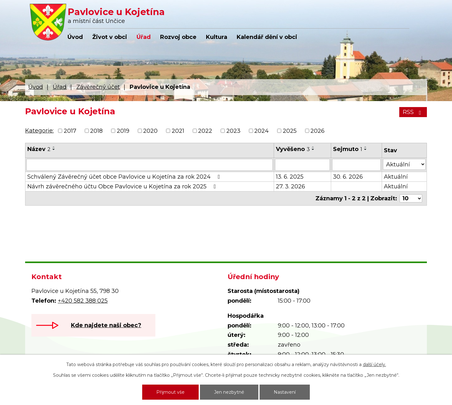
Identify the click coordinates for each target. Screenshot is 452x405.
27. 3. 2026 (290, 186)
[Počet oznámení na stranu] (411, 198)
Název (39, 149)
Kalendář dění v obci (267, 37)
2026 (317, 130)
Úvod (75, 37)
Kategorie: (39, 130)
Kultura (216, 37)
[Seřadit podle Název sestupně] (54, 149)
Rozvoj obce (178, 37)
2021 (178, 130)
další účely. (374, 364)
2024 (261, 130)
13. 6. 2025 (290, 176)
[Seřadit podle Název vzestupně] (54, 147)
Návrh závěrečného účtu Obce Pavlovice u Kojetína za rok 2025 (122, 186)
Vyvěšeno (293, 149)
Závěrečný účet (98, 87)
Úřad (144, 37)
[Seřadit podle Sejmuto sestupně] (365, 149)
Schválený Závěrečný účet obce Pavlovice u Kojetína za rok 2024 (124, 176)
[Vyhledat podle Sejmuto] (356, 165)
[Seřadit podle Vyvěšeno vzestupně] (313, 147)
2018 (96, 130)
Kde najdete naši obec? (106, 325)
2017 (70, 130)
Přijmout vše (170, 392)
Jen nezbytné (229, 392)
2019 (123, 130)
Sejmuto (347, 149)
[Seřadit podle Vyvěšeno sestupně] (313, 149)
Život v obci (109, 37)
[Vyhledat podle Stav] (404, 164)
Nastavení (285, 392)
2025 (290, 130)
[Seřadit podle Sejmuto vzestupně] (365, 147)
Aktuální (396, 176)
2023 (233, 130)
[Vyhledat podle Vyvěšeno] (302, 165)
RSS (413, 112)
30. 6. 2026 (348, 176)
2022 (205, 130)
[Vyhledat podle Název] (149, 165)
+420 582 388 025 (83, 300)
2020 (150, 130)
